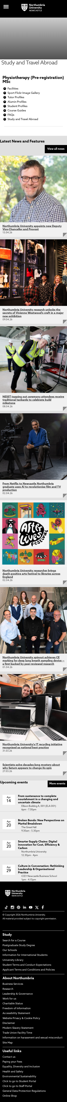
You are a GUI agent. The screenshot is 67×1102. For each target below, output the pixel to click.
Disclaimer (9, 1023)
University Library (13, 960)
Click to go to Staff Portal (17, 1086)
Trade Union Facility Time (17, 1033)
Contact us (9, 1057)
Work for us (9, 999)
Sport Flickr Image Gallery (24, 93)
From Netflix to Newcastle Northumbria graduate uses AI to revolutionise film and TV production (32, 487)
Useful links (12, 1051)
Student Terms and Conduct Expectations (27, 965)
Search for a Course (14, 940)
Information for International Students (25, 955)
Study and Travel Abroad (23, 119)
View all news (55, 149)
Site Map (8, 1043)
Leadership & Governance (18, 994)
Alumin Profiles (17, 102)
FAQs (11, 115)
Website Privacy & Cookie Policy (21, 1018)
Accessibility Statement (16, 1013)
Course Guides (17, 110)
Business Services (13, 984)
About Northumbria (18, 978)
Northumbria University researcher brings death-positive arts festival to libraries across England (31, 574)
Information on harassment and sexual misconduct (32, 1038)
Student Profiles (17, 106)
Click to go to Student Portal (19, 1081)
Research (8, 989)
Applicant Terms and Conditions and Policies (29, 970)
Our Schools (10, 950)
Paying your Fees (12, 1062)
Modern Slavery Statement (18, 1028)
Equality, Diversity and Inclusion (21, 1067)
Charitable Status (13, 1003)
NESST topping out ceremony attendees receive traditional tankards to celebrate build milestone (33, 400)
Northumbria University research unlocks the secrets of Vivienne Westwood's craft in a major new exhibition (33, 313)
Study (7, 935)
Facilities (13, 88)
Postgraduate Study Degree (19, 945)
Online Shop (10, 1096)
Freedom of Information (17, 1008)
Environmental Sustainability (19, 1076)
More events (57, 783)
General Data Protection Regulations (24, 1091)
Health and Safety (13, 1072)
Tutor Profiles (16, 97)
